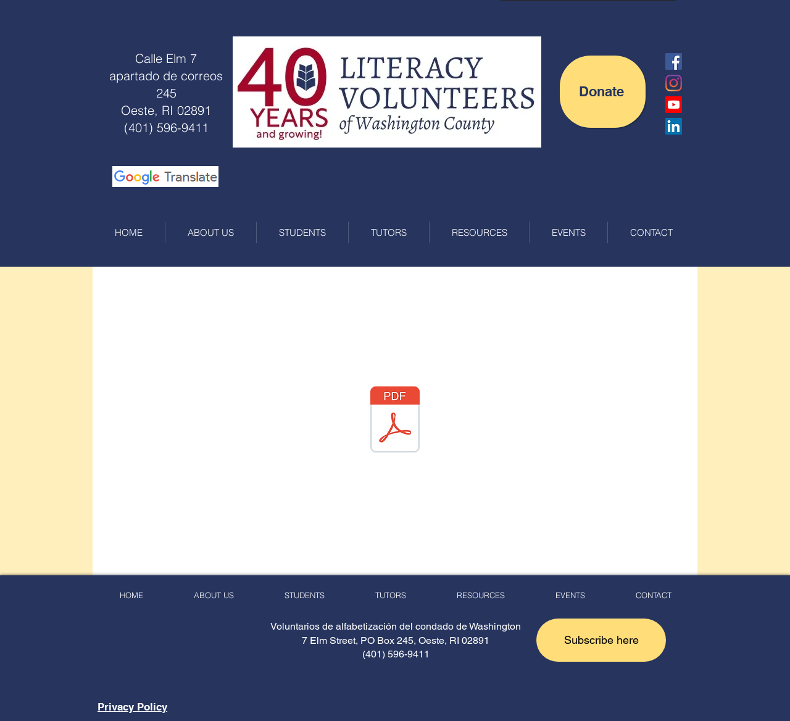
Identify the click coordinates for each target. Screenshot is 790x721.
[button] (601, 640)
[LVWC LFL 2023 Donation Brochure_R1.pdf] (395, 421)
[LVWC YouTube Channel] (673, 104)
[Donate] (603, 92)
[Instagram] (673, 83)
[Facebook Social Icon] (673, 61)
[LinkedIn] (673, 126)
